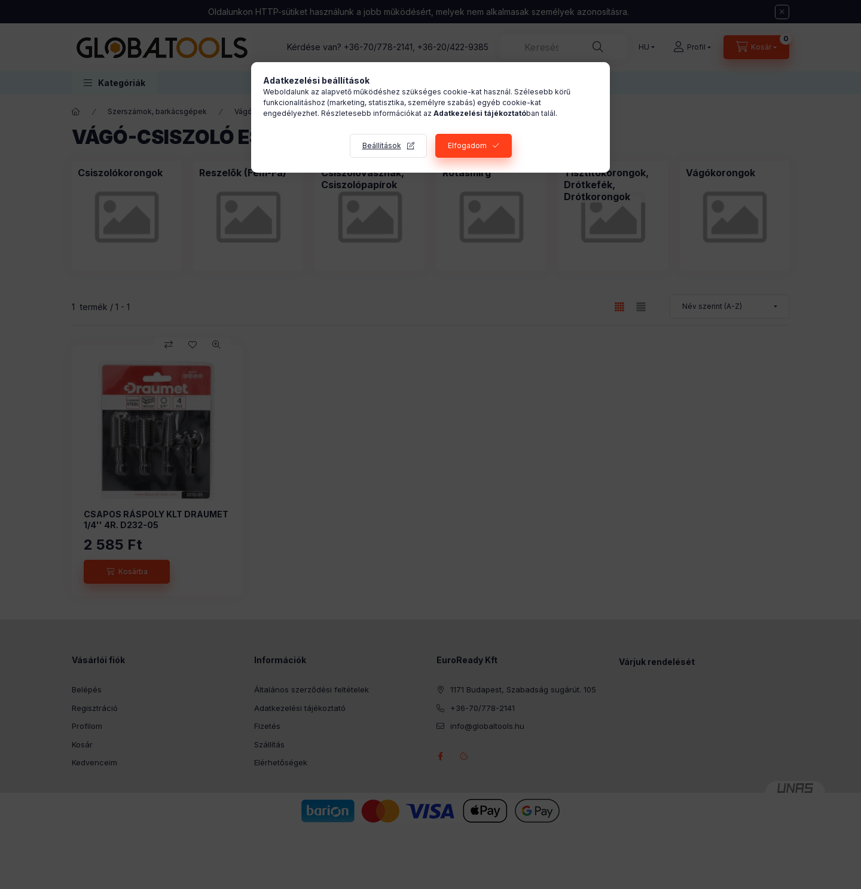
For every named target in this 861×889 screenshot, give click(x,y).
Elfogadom (467, 145)
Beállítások (381, 145)
